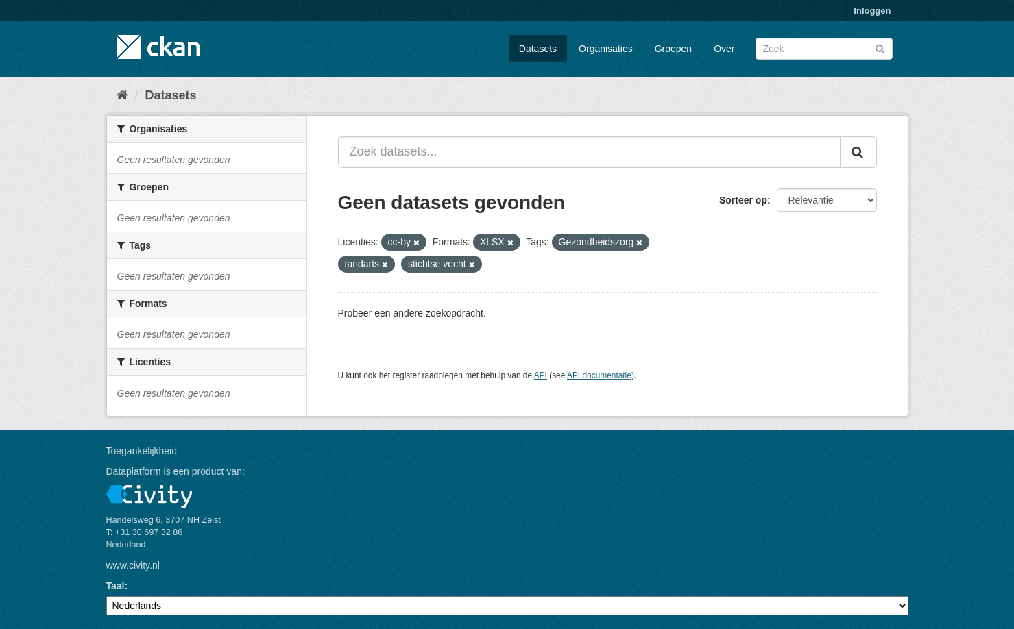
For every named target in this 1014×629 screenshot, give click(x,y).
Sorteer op (743, 200)
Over (724, 48)
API (540, 375)
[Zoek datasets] (824, 49)
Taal (115, 585)
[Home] (122, 95)
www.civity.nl (133, 565)
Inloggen (872, 10)
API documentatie (599, 375)
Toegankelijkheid (142, 450)
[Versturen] (880, 47)
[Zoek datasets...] (589, 152)
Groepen (673, 48)
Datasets (538, 48)
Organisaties (606, 48)
